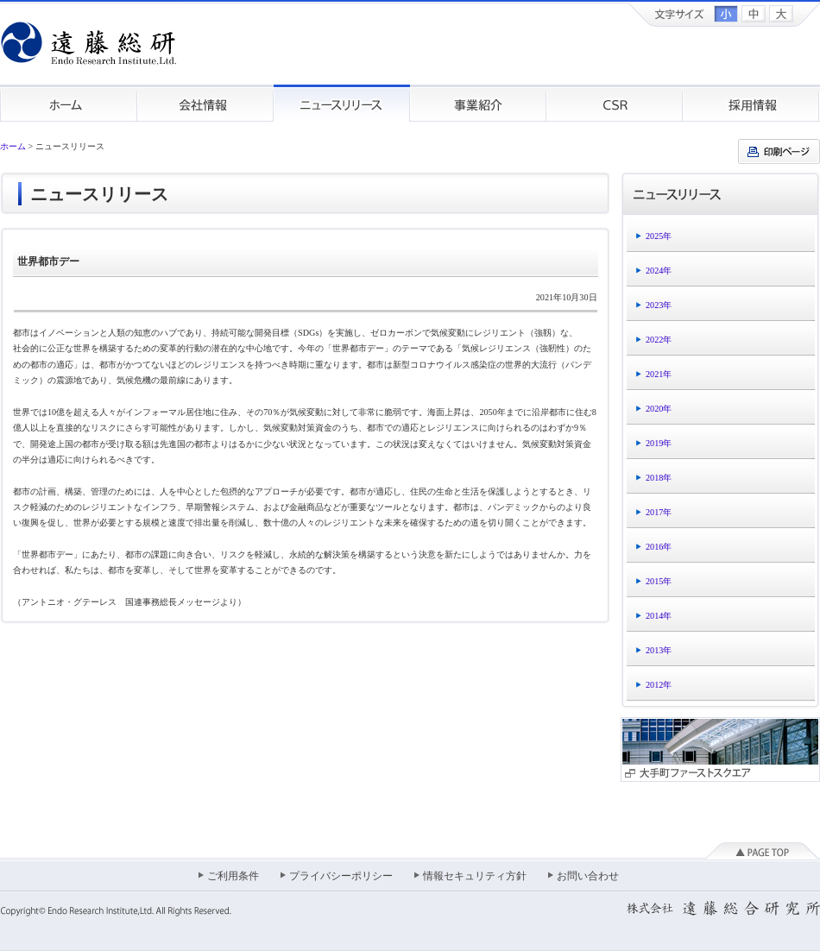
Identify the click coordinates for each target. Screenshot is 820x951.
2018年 (659, 477)
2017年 (659, 512)
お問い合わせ (588, 876)
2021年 (659, 374)
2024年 (659, 270)
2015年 (659, 581)
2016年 (659, 546)
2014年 (659, 615)
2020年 (659, 408)
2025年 (659, 236)
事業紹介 (478, 103)
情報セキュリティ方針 (475, 876)
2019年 (659, 443)
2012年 (659, 685)
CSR (614, 103)
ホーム (68, 103)
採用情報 (751, 103)
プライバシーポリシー (341, 876)
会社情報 (205, 103)
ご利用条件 (233, 876)
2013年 (659, 650)
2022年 (659, 339)
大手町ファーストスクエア (720, 749)
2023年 (659, 305)
